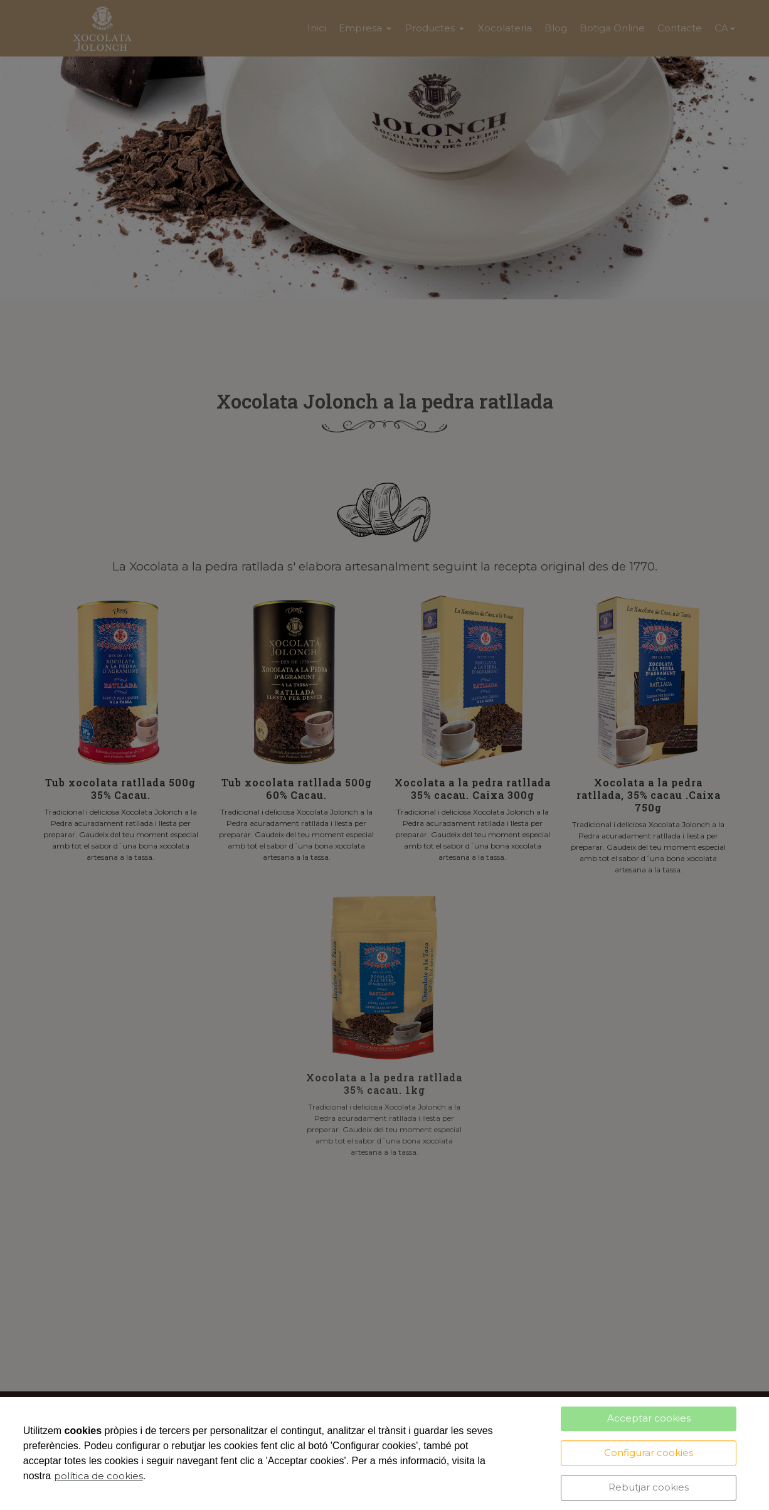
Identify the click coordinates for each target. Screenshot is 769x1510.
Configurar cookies (648, 1453)
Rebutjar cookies (648, 1487)
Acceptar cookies (649, 1418)
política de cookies (98, 1476)
